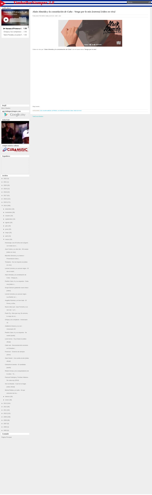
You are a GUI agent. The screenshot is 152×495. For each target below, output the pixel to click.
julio (6, 226)
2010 (5, 413)
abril (6, 236)
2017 (5, 195)
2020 (5, 185)
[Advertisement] (15, 71)
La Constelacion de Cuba (65, 110)
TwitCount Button (38, 116)
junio (7, 229)
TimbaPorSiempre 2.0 (33, 2)
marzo (7, 239)
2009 (5, 417)
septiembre (9, 219)
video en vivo (77, 110)
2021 (5, 182)
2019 (5, 188)
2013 (5, 403)
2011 (5, 410)
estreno (54, 110)
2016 (5, 199)
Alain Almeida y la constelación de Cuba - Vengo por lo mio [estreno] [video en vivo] (74, 11)
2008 (5, 420)
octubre (7, 216)
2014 (5, 205)
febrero (7, 396)
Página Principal (6, 437)
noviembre (8, 212)
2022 (5, 178)
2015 (5, 202)
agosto (7, 222)
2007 (5, 423)
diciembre (8, 209)
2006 (5, 427)
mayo (7, 232)
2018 (5, 192)
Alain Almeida (47, 110)
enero (7, 400)
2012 (5, 407)
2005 (5, 430)
